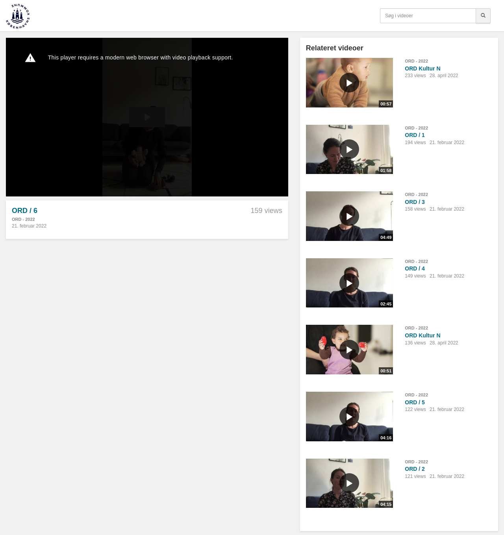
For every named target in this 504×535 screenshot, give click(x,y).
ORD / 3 (415, 202)
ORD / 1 (415, 135)
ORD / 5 (415, 402)
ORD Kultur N (422, 68)
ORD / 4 (415, 268)
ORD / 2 (415, 469)
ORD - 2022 (23, 219)
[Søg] (483, 15)
